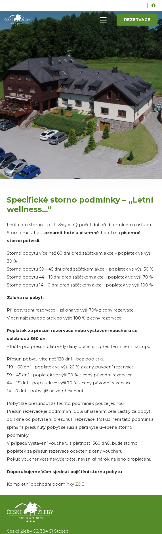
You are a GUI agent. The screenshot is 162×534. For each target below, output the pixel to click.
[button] (103, 20)
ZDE (79, 484)
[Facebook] (153, 6)
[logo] (81, 512)
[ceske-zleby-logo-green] (17, 20)
